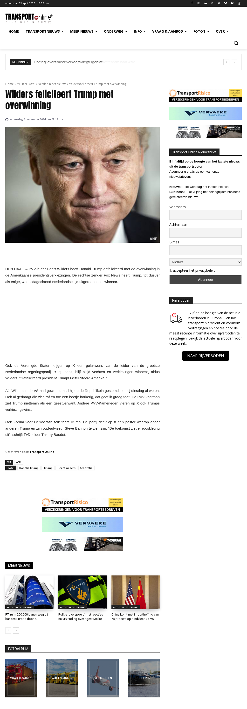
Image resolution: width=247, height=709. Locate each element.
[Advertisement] (82, 325)
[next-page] (16, 630)
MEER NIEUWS (26, 84)
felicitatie (86, 468)
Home (9, 84)
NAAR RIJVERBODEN (205, 355)
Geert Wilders (66, 468)
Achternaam (178, 224)
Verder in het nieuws (52, 84)
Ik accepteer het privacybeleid (192, 270)
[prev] (226, 62)
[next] (234, 62)
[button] (236, 43)
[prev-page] (8, 630)
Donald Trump (29, 468)
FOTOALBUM (18, 649)
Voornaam (177, 207)
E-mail (174, 242)
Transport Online (42, 452)
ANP (18, 462)
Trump (48, 468)
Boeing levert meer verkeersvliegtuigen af (68, 62)
